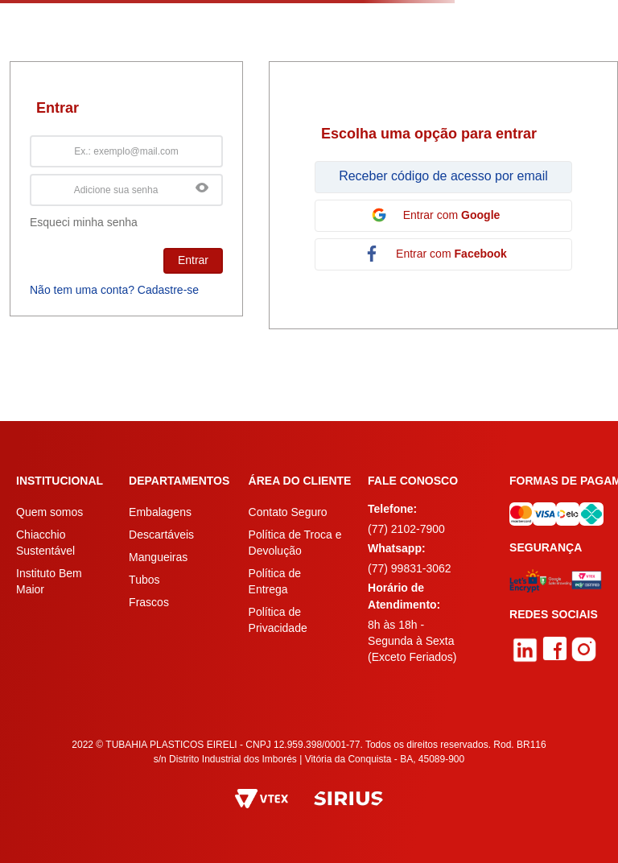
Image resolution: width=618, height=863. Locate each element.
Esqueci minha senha (84, 222)
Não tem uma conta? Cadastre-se (114, 289)
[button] (202, 189)
